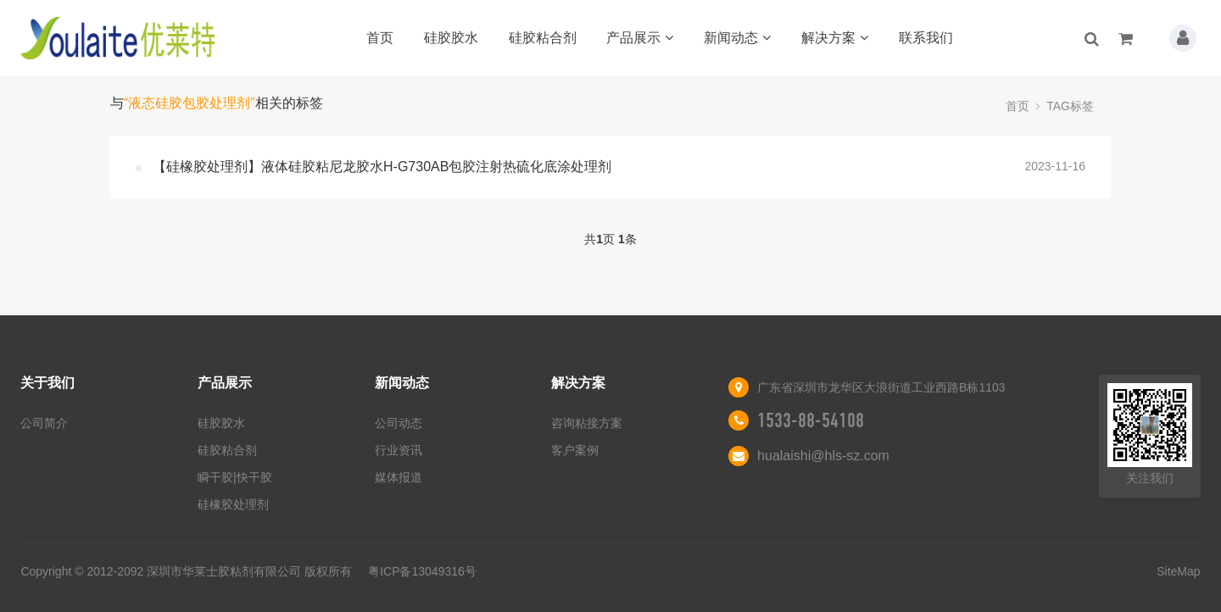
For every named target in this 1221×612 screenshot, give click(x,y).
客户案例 (575, 450)
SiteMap (1178, 571)
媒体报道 (398, 477)
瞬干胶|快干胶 (235, 477)
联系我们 (926, 38)
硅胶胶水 (451, 38)
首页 (379, 38)
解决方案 (834, 38)
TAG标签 (1070, 106)
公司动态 (398, 423)
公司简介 (44, 423)
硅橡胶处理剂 (233, 504)
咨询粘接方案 (586, 423)
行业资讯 (398, 450)
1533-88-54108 (810, 420)
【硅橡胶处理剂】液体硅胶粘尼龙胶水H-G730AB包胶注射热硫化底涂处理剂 (382, 166)
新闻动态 (737, 38)
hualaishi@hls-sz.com (823, 455)
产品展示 (639, 38)
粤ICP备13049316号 (422, 571)
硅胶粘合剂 (543, 38)
